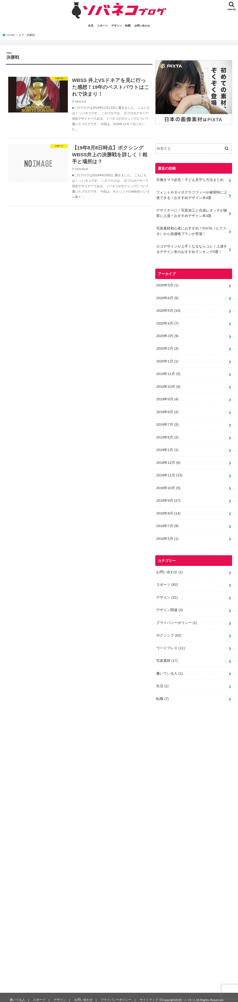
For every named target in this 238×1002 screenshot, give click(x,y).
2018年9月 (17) (168, 497)
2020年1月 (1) (167, 359)
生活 (90, 25)
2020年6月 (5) (167, 297)
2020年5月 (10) (168, 309)
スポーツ (102, 25)
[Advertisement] (190, 845)
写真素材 (167, 656)
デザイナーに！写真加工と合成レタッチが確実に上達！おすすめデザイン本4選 (191, 212)
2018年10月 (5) (168, 485)
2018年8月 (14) (168, 510)
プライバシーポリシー (176, 618)
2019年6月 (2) (167, 434)
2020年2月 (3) (167, 347)
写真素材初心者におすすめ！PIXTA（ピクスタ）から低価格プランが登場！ (191, 230)
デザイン (116, 25)
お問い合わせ (142, 25)
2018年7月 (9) (167, 522)
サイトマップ (148, 994)
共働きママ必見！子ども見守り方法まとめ (190, 179)
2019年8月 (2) (167, 409)
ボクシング (168, 631)
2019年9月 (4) (167, 397)
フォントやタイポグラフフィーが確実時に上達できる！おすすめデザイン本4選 (191, 194)
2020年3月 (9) (167, 334)
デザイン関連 (169, 606)
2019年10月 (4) (168, 384)
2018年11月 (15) (169, 472)
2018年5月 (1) (167, 535)
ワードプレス (170, 643)
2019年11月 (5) (168, 372)
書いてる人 (17, 994)
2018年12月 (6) (168, 459)
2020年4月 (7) (167, 322)
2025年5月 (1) (167, 284)
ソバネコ (188, 994)
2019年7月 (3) (167, 422)
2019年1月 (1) (167, 447)
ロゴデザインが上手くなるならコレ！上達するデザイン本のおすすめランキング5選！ (191, 248)
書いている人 (169, 668)
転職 (127, 25)
